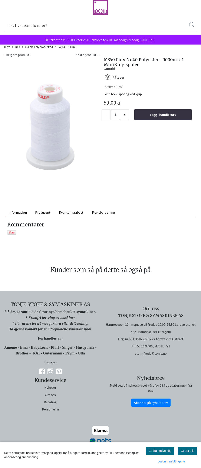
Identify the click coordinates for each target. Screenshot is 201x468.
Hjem (7, 47)
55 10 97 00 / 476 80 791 (153, 346)
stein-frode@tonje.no (151, 353)
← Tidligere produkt (15, 55)
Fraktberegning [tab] (103, 212)
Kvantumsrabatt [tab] (71, 212)
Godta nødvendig (160, 450)
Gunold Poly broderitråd (37, 47)
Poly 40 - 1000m (65, 47)
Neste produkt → (87, 55)
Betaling (50, 402)
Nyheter (50, 387)
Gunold (109, 69)
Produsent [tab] (42, 212)
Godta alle (187, 450)
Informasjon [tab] (18, 212)
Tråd (16, 47)
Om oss (50, 395)
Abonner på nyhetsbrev (151, 402)
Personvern (50, 409)
